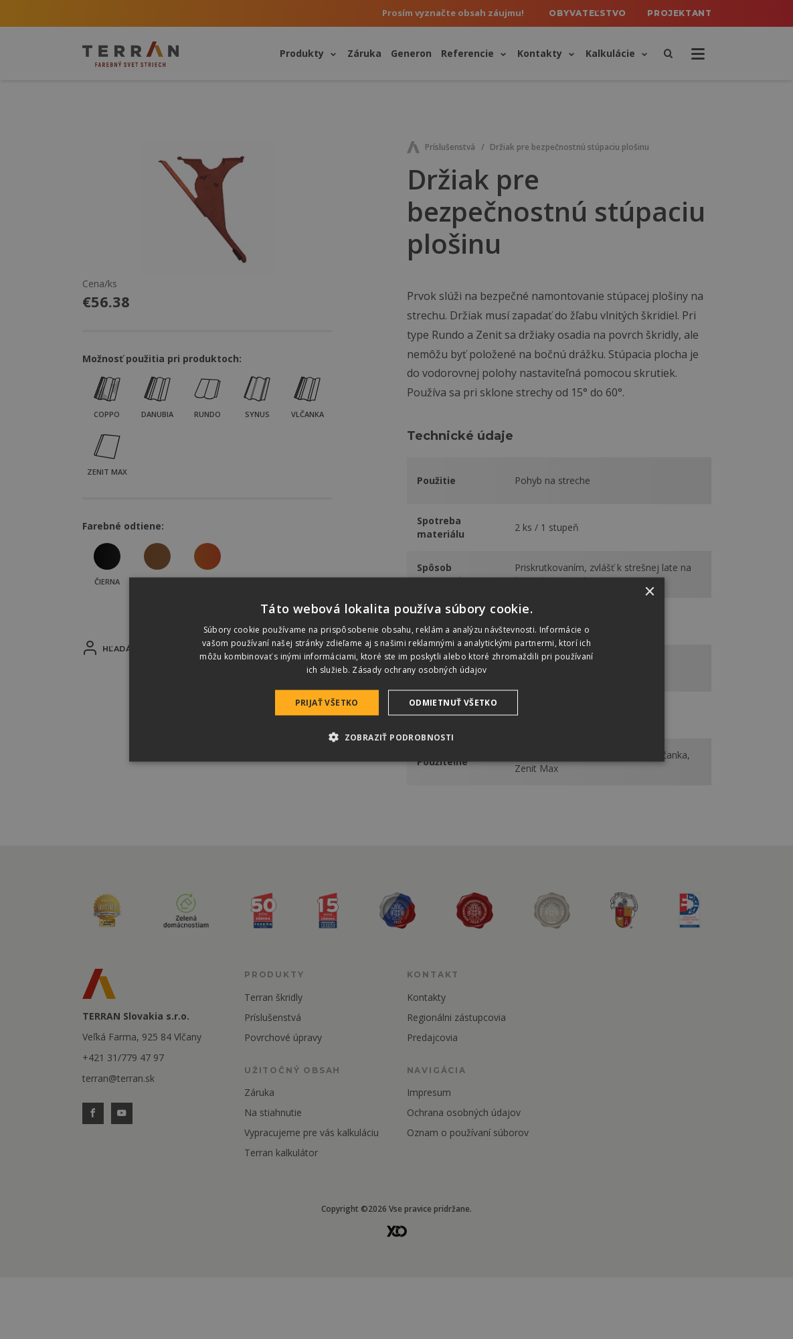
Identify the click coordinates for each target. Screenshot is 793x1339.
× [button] (649, 592)
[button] (396, 736)
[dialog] (397, 670)
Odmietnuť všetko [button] (453, 702)
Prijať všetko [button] (327, 702)
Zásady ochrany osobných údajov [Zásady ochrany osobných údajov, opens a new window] (419, 669)
